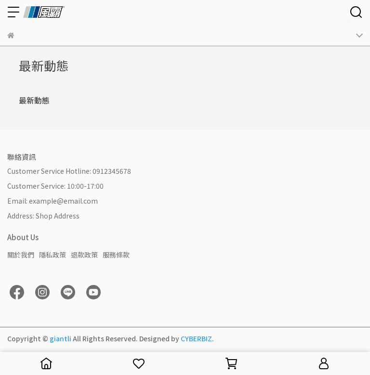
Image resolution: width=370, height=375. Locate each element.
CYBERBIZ (196, 338)
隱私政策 (52, 254)
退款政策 (84, 254)
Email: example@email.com (52, 201)
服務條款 (116, 254)
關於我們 (20, 254)
